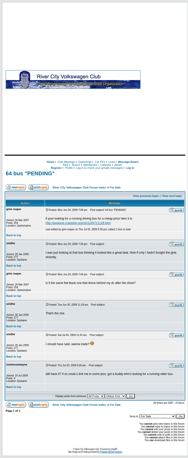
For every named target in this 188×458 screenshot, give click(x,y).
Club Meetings (66, 161)
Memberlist (90, 164)
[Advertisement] (163, 79)
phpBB (114, 449)
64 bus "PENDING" (30, 173)
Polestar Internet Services (111, 452)
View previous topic (146, 195)
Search (75, 164)
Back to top (13, 235)
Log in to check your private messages (99, 167)
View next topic (172, 195)
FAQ (65, 164)
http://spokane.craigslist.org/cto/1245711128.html (78, 223)
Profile (69, 167)
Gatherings (85, 161)
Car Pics (100, 161)
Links (112, 161)
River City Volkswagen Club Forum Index (79, 187)
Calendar (105, 164)
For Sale (115, 187)
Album (118, 164)
